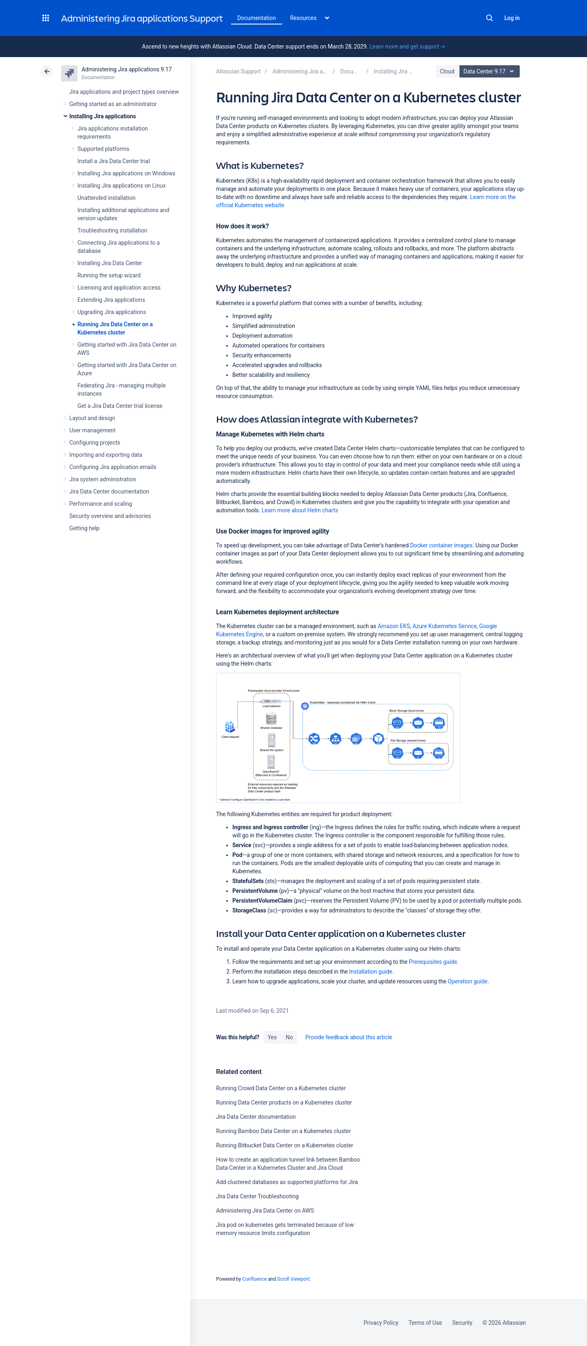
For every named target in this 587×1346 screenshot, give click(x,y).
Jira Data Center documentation (109, 491)
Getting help (84, 528)
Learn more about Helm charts (300, 510)
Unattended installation (106, 198)
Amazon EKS (393, 626)
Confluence (254, 1279)
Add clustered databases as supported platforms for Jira (287, 1182)
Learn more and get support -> (407, 46)
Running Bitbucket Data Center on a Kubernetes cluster (284, 1145)
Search (489, 17)
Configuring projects (94, 442)
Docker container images (441, 545)
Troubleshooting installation (112, 230)
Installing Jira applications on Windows (126, 173)
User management (92, 430)
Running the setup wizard (109, 275)
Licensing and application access (119, 287)
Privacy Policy (381, 1322)
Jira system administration (102, 479)
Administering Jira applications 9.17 (127, 69)
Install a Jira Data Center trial (113, 161)
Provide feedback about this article (348, 1037)
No (289, 1037)
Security (462, 1322)
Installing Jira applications (102, 116)
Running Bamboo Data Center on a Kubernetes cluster (283, 1131)
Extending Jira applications (111, 300)
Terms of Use (425, 1322)
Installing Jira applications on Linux (121, 185)
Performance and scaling (100, 503)
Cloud (447, 71)
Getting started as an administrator (113, 104)
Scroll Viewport (293, 1279)
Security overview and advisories (110, 516)
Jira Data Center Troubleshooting (257, 1196)
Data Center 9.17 (490, 71)
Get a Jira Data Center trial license (119, 406)
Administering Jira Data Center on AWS (265, 1210)
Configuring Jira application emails (113, 467)
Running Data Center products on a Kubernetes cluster (284, 1102)
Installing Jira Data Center (109, 263)
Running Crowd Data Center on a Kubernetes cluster (281, 1088)
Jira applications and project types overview (124, 92)
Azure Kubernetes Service (445, 626)
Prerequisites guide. (434, 962)
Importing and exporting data (105, 455)
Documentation (256, 18)
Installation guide (371, 971)
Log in (512, 18)
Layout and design (92, 418)
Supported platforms (103, 149)
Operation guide (467, 981)
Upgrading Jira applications (111, 312)
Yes (271, 1037)
